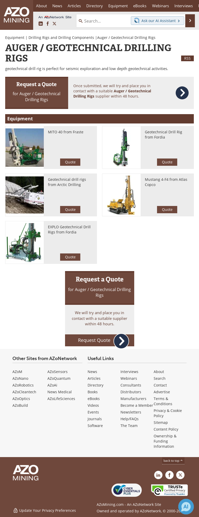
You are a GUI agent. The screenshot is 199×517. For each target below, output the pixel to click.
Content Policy (166, 429)
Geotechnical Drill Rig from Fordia (163, 134)
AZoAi (52, 385)
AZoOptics (21, 398)
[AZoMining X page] (54, 24)
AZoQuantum (58, 378)
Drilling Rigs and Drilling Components (61, 37)
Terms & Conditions (163, 401)
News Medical (59, 391)
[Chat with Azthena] (186, 506)
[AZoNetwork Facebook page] (48, 24)
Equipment (14, 37)
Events (93, 412)
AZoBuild (20, 405)
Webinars (128, 378)
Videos (93, 405)
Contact (160, 385)
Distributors (130, 391)
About (159, 371)
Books (93, 391)
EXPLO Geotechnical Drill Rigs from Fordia (69, 229)
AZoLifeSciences (61, 398)
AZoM (17, 371)
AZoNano (20, 378)
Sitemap (161, 422)
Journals (95, 418)
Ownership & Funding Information (165, 441)
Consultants (130, 385)
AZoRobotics (23, 385)
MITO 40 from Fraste (65, 131)
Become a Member (136, 405)
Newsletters (130, 412)
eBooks (94, 398)
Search (160, 378)
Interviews (129, 371)
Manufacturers (133, 398)
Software (95, 425)
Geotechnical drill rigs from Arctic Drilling (67, 182)
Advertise (162, 391)
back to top (173, 460)
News (92, 371)
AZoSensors (57, 371)
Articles (94, 378)
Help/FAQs (129, 418)
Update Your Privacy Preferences (44, 510)
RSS (187, 58)
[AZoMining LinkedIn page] (41, 24)
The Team (129, 425)
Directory (94, 5)
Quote (70, 162)
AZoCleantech (24, 391)
